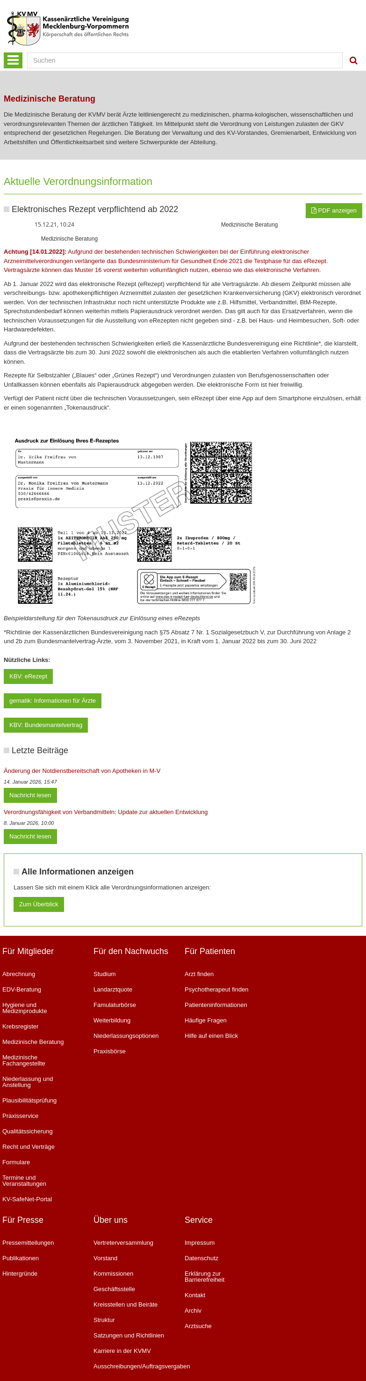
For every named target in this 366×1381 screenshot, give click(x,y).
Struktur (104, 1319)
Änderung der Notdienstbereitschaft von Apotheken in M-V (82, 770)
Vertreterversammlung (123, 1242)
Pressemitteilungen (28, 1242)
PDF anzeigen (334, 210)
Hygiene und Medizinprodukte (24, 1007)
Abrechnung (18, 973)
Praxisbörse (109, 1051)
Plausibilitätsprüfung (29, 1100)
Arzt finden (199, 973)
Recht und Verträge (28, 1146)
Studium (104, 973)
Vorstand (105, 1258)
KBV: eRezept (28, 676)
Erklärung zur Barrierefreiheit (204, 1276)
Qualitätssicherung (27, 1131)
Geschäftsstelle (114, 1289)
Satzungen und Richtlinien (128, 1335)
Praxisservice (20, 1115)
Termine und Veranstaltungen (24, 1180)
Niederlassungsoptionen (125, 1035)
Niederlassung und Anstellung (27, 1081)
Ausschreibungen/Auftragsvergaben (132, 1366)
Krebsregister (20, 1026)
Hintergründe (19, 1273)
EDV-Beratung (21, 989)
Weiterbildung (111, 1020)
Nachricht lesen (30, 795)
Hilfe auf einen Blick (211, 1035)
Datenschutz (201, 1258)
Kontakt (195, 1295)
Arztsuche (198, 1326)
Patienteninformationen (216, 1004)
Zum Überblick (38, 904)
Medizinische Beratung (33, 1041)
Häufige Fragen (206, 1020)
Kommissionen (113, 1273)
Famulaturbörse (114, 1004)
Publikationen (20, 1258)
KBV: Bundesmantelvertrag (45, 724)
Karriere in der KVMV (122, 1350)
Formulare (16, 1162)
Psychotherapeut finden (217, 989)
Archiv (193, 1310)
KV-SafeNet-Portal (27, 1199)
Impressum (200, 1242)
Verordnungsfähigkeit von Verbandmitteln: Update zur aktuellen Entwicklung (106, 811)
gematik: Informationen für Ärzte (52, 700)
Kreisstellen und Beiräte (125, 1304)
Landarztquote (112, 989)
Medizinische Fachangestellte (23, 1060)
